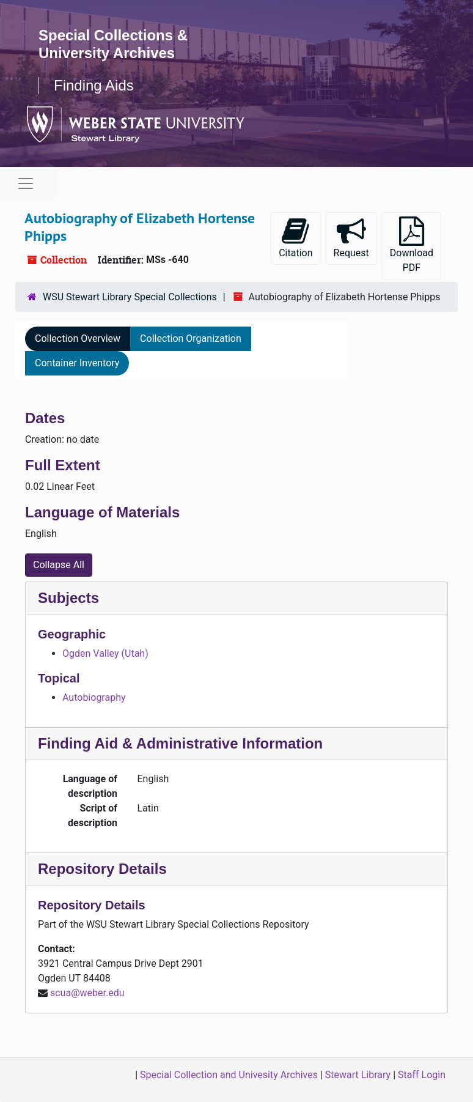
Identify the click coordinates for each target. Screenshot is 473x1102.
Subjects (68, 598)
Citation (295, 237)
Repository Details (102, 868)
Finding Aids (94, 85)
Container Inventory (77, 363)
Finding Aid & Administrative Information (180, 743)
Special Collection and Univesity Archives (229, 1075)
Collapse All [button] (58, 565)
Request (351, 237)
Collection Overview (77, 338)
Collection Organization (190, 338)
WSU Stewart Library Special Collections (130, 297)
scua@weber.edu (87, 993)
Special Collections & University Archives (113, 44)
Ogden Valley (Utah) (105, 653)
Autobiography (94, 697)
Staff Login (422, 1075)
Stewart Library (358, 1075)
